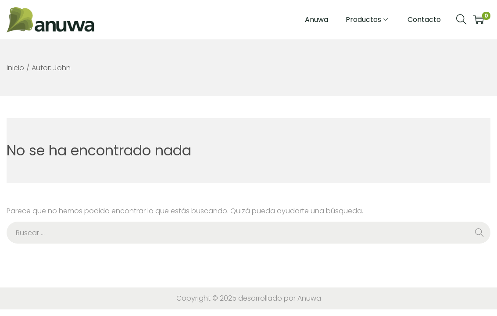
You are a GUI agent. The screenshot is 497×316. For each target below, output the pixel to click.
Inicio (15, 68)
